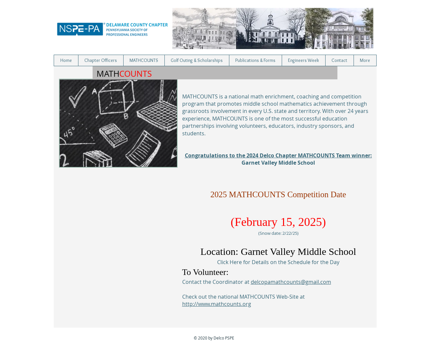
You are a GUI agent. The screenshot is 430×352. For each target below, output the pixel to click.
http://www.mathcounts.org (216, 304)
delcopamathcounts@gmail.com (291, 281)
